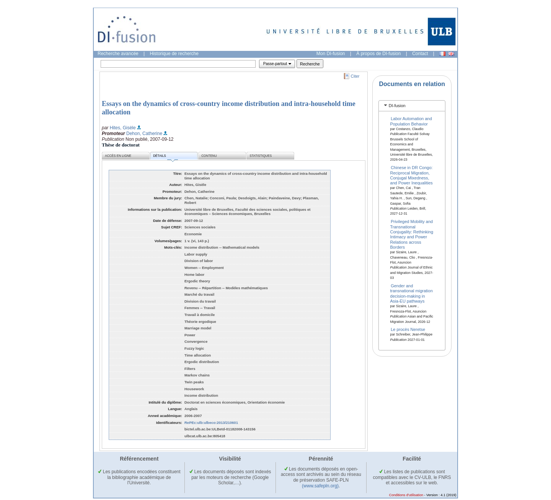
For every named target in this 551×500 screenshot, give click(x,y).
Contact (420, 53)
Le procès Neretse (408, 329)
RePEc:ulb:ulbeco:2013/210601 (211, 422)
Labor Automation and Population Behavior (411, 121)
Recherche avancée (118, 53)
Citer (355, 76)
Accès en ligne (118, 156)
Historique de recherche (174, 53)
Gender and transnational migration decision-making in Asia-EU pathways (411, 293)
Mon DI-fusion (330, 53)
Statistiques (260, 156)
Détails (165, 157)
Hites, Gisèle (123, 127)
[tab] (411, 105)
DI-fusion (397, 105)
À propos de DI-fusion (378, 53)
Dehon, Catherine (144, 133)
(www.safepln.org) (320, 486)
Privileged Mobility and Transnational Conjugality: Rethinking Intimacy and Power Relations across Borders (412, 234)
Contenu (209, 156)
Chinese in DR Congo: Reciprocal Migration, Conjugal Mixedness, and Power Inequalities (411, 175)
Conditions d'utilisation (406, 495)
